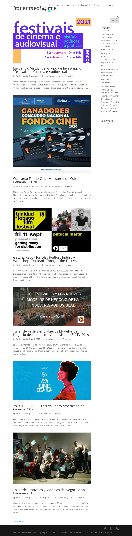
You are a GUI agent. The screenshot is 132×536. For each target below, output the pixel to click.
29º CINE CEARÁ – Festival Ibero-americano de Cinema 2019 (48, 407)
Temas (97, 5)
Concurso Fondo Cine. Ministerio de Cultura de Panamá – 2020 (49, 180)
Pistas (108, 5)
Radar (69, 5)
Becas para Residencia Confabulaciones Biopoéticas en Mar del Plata (109, 59)
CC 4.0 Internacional (74, 532)
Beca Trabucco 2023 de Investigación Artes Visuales (109, 72)
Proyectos (69, 76)
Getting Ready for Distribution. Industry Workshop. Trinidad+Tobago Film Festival (45, 259)
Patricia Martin (22, 76)
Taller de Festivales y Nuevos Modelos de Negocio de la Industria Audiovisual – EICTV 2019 (51, 333)
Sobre (58, 5)
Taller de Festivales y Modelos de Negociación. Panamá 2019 (49, 491)
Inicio (49, 5)
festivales (59, 76)
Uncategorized (80, 497)
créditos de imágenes (103, 532)
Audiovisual (83, 5)
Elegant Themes (49, 532)
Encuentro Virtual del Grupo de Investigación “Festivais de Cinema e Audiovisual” (48, 70)
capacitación (49, 76)
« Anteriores (18, 521)
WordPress (26, 532)
